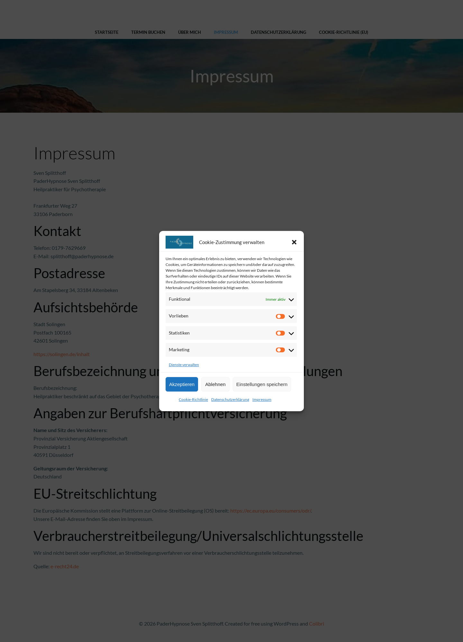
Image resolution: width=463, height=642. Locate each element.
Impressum (261, 399)
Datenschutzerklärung (230, 399)
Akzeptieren (182, 384)
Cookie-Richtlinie (193, 399)
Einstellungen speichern (261, 384)
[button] (294, 242)
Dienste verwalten (184, 364)
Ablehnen (215, 384)
